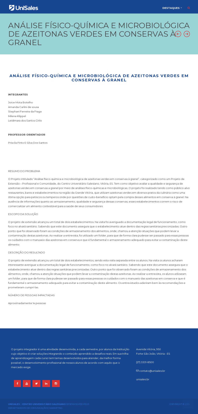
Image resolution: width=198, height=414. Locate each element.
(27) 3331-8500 (145, 362)
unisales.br (142, 379)
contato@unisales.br (150, 370)
